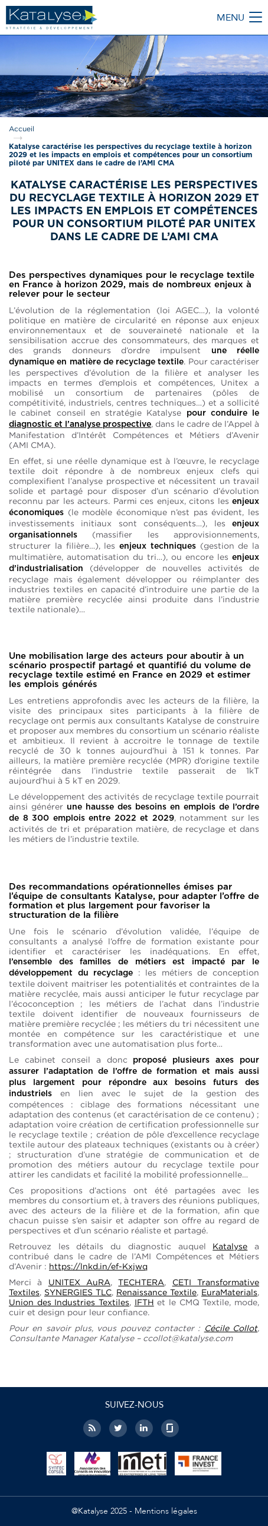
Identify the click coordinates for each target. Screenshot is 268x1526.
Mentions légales (166, 1511)
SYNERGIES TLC (78, 1292)
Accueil (21, 128)
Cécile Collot (230, 1327)
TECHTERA (141, 1282)
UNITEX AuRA (79, 1282)
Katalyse (230, 1246)
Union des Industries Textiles (69, 1302)
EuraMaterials (229, 1292)
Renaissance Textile (156, 1292)
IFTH (144, 1302)
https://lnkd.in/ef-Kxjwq (98, 1266)
